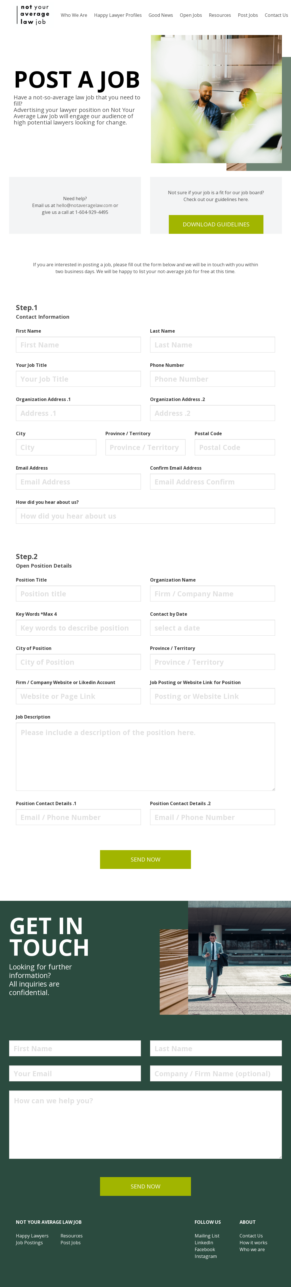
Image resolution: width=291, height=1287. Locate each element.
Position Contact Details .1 (46, 803)
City (20, 433)
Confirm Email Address (175, 468)
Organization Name (173, 580)
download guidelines (216, 224)
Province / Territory (127, 433)
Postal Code (208, 433)
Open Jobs (191, 15)
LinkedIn (204, 1242)
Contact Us (251, 1236)
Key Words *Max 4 (36, 614)
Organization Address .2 (177, 399)
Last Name (162, 331)
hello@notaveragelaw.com (84, 205)
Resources (220, 15)
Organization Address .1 (43, 399)
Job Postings (29, 1242)
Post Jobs (248, 15)
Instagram (206, 1256)
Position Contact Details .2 (180, 803)
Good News (161, 15)
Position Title (31, 580)
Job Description (33, 717)
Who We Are (74, 15)
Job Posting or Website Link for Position (195, 682)
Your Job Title (31, 365)
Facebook (205, 1249)
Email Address (32, 468)
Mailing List (207, 1236)
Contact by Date (168, 614)
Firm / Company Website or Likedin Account (65, 682)
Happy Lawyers (32, 1236)
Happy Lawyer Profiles (118, 15)
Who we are (252, 1249)
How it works (253, 1242)
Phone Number (167, 365)
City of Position (33, 648)
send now (145, 859)
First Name (28, 331)
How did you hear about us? (47, 502)
